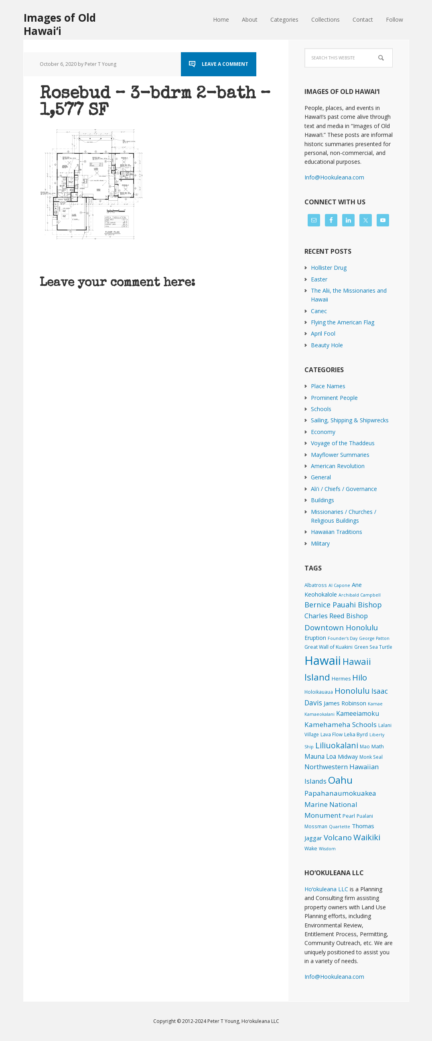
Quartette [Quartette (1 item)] (339, 826)
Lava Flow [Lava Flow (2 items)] (331, 734)
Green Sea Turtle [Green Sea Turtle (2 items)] (373, 647)
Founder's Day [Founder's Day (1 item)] (342, 638)
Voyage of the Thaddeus (343, 443)
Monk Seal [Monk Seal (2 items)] (371, 757)
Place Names (328, 386)
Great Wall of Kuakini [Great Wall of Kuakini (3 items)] (328, 647)
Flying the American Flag (342, 322)
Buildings (322, 500)
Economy (323, 432)
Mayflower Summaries (340, 454)
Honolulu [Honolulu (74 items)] (352, 690)
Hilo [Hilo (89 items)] (359, 677)
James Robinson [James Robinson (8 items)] (345, 703)
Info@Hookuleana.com (334, 177)
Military (320, 543)
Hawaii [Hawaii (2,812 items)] (322, 660)
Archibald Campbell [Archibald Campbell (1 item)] (360, 595)
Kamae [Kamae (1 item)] (375, 704)
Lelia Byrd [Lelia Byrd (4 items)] (356, 734)
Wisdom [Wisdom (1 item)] (327, 849)
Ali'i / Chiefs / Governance (344, 489)
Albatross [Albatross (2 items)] (315, 585)
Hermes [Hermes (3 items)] (341, 678)
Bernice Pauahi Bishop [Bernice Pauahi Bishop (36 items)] (343, 604)
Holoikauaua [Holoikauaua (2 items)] (318, 692)
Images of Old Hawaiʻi (60, 23)
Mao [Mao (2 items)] (365, 746)
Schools (321, 409)
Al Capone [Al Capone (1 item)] (339, 585)
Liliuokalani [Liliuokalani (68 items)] (336, 745)
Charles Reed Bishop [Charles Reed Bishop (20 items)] (336, 615)
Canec (319, 311)
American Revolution (338, 466)
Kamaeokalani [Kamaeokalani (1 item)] (319, 714)
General (321, 477)
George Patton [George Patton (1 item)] (374, 638)
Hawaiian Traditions (336, 532)
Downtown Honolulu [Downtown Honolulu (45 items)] (341, 627)
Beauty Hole (327, 345)
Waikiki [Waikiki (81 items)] (366, 837)
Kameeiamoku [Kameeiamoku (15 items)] (357, 713)
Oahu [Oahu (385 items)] (340, 779)
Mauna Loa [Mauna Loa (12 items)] (320, 756)
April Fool (323, 333)
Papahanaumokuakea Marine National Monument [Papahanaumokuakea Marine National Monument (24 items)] (340, 804)
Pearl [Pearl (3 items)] (349, 816)
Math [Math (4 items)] (377, 746)
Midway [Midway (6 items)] (348, 756)
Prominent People (334, 397)
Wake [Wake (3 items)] (310, 848)
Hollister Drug (329, 267)
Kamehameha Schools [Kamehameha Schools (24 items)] (340, 724)
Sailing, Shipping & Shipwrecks (350, 420)
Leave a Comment (225, 64)
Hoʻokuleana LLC (326, 889)
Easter (319, 279)
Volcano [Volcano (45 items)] (338, 837)
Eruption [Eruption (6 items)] (315, 638)
